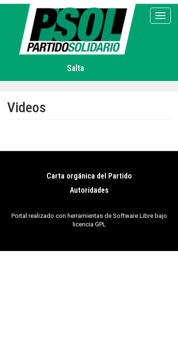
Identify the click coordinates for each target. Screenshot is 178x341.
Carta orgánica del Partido (89, 175)
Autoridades (89, 190)
